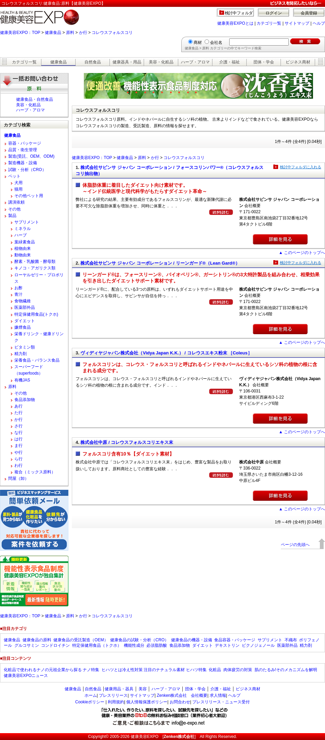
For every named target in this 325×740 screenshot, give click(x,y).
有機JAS (22, 380)
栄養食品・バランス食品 (37, 360)
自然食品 (92, 62)
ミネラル (22, 228)
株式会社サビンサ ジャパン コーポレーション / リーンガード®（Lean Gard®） (160, 263)
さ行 (18, 426)
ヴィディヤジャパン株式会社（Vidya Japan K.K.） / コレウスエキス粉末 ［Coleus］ (166, 352)
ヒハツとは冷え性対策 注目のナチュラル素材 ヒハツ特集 (154, 669)
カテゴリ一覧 (269, 23)
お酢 (18, 288)
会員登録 (309, 13)
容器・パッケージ (24, 143)
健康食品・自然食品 (34, 99)
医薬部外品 (24, 307)
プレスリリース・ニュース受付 (221, 702)
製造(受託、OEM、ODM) (31, 156)
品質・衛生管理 (22, 149)
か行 (83, 32)
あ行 (18, 406)
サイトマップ (297, 23)
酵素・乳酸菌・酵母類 (34, 261)
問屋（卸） (18, 478)
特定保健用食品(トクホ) (36, 314)
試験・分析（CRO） (27, 169)
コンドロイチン (55, 645)
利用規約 (116, 702)
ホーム (90, 695)
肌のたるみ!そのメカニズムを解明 (286, 669)
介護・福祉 (229, 62)
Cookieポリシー (89, 702)
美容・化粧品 (161, 62)
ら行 (18, 459)
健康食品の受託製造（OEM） (80, 640)
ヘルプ (319, 23)
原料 (70, 32)
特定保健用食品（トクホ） (96, 645)
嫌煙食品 (22, 327)
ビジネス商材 (298, 62)
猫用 (18, 189)
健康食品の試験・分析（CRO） (139, 640)
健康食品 (53, 32)
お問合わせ (180, 702)
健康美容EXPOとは (235, 23)
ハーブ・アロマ (195, 62)
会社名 (216, 42)
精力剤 (20, 353)
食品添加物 (24, 399)
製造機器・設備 (22, 162)
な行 (18, 432)
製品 (12, 215)
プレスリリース (113, 695)
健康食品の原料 (37, 640)
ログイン (273, 13)
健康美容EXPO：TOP (20, 32)
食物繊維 (22, 301)
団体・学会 (264, 62)
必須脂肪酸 (156, 645)
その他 (14, 209)
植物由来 (22, 248)
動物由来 (22, 255)
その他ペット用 (28, 195)
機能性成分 (134, 645)
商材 (198, 42)
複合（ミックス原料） (34, 472)
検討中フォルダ (239, 13)
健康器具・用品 (127, 62)
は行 (18, 439)
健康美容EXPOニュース (26, 675)
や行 (18, 452)
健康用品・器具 (119, 689)
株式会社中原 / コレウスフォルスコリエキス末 (126, 442)
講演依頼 (16, 202)
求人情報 (218, 695)
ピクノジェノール (258, 645)
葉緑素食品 (24, 242)
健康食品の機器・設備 (191, 640)
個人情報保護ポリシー (146, 702)
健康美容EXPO (144, 736)
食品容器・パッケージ (234, 640)
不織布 (291, 640)
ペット (14, 176)
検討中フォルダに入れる (300, 167)
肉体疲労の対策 (237, 669)
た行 (18, 412)
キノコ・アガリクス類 (34, 268)
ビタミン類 (24, 347)
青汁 (18, 294)
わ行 (18, 465)
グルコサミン (26, 645)
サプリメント (26, 222)
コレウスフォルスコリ (112, 32)
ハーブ (20, 235)
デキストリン (227, 645)
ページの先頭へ (295, 544)
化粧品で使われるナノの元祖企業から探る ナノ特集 (51, 669)
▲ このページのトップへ (302, 252)
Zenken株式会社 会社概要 (182, 695)
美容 (143, 689)
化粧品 (215, 669)
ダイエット (24, 320)
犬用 (18, 182)
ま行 (18, 445)
